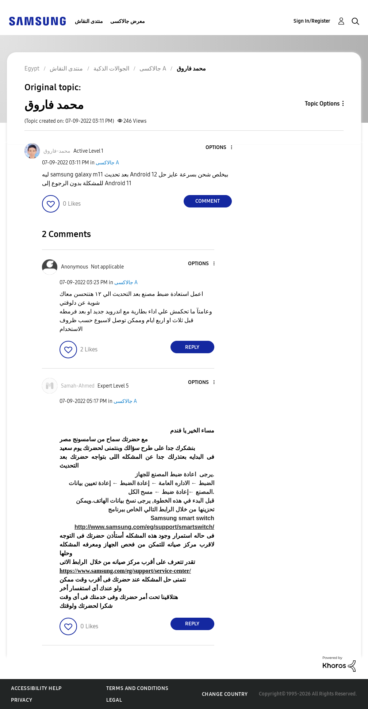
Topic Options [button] (322, 103)
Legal (114, 700)
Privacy (21, 700)
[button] (219, 147)
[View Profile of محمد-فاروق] (56, 151)
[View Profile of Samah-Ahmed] (78, 386)
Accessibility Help (36, 688)
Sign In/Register (312, 21)
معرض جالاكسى (127, 21)
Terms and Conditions (137, 688)
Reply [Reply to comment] (192, 347)
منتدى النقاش (89, 21)
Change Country (225, 694)
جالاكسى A (107, 163)
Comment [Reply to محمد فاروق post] (207, 201)
